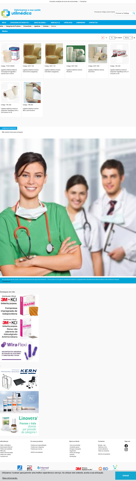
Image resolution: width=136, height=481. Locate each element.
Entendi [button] (126, 476)
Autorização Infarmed (6, 447)
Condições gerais (74, 447)
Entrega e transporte (75, 449)
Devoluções (73, 456)
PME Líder (3, 451)
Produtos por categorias (37, 447)
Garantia (72, 454)
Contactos (83, 1)
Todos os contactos (103, 451)
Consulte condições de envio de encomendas (63, 1)
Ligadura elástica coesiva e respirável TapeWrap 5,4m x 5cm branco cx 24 (9, 110)
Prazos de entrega (75, 452)
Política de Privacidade (6, 452)
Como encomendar (75, 445)
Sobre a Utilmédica (5, 445)
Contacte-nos (6, 281)
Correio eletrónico (103, 449)
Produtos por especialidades (38, 445)
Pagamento (73, 451)
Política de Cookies (5, 454)
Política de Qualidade (6, 449)
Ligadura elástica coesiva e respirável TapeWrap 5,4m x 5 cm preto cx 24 (119, 71)
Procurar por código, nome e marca (104, 12)
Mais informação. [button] (10, 478)
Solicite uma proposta (37, 452)
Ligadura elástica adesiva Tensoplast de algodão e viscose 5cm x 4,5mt (9, 71)
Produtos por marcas (36, 449)
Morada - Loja (101, 445)
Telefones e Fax (102, 447)
